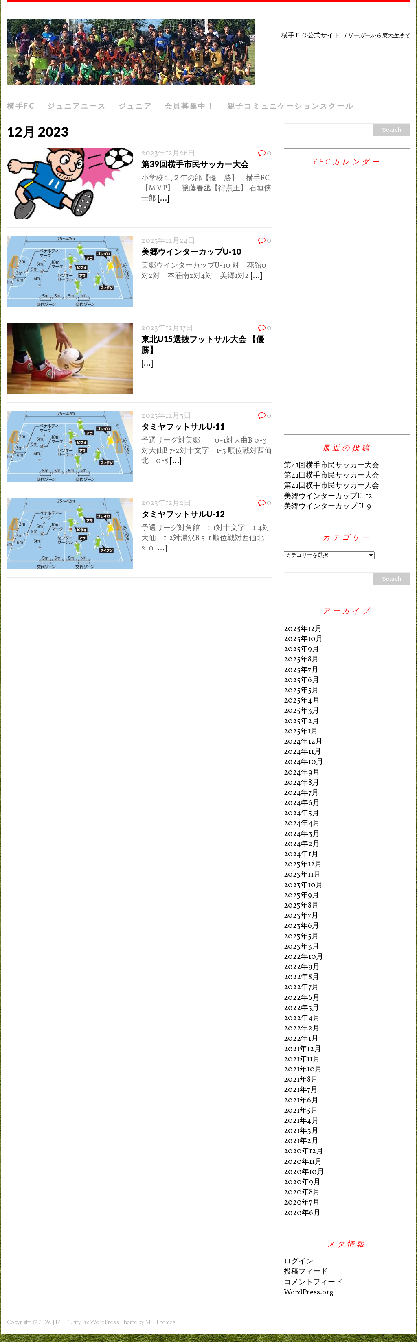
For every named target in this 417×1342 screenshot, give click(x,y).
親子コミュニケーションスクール (290, 105)
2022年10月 (303, 957)
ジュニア (135, 105)
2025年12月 (303, 629)
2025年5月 (301, 690)
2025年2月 (301, 721)
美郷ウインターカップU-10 (191, 251)
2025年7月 (301, 670)
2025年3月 (301, 711)
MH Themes (160, 1321)
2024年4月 (302, 823)
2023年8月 (301, 906)
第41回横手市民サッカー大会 (331, 465)
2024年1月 (301, 854)
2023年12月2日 (166, 503)
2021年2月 (301, 1141)
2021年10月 (303, 1070)
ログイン (298, 1262)
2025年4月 (302, 701)
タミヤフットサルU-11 (183, 426)
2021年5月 (301, 1111)
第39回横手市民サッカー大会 (195, 164)
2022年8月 (301, 977)
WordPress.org (309, 1292)
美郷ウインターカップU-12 (328, 496)
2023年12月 (303, 865)
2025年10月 (303, 639)
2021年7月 (301, 1090)
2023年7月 (301, 916)
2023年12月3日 (166, 416)
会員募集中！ (190, 105)
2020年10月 (304, 1172)
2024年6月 (302, 803)
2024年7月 (301, 793)
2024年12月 (303, 742)
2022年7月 (301, 987)
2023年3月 (301, 947)
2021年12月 (302, 1049)
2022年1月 (301, 1039)
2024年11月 (302, 752)
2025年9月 (301, 649)
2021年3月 (301, 1131)
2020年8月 (302, 1192)
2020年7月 (302, 1203)
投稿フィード (306, 1272)
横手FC (21, 105)
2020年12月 (303, 1151)
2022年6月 (302, 998)
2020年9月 (302, 1182)
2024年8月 (301, 783)
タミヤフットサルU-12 (183, 514)
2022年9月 (302, 967)
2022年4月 (302, 1018)
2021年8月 (301, 1080)
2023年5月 (301, 937)
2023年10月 (303, 885)
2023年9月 (301, 895)
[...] (163, 199)
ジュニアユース (76, 105)
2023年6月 (301, 926)
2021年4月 (301, 1121)
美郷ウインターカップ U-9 (327, 507)
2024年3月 (302, 834)
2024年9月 (302, 773)
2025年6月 (301, 680)
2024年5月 (301, 813)
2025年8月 (301, 660)
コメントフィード (313, 1282)
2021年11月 (302, 1059)
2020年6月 (302, 1213)
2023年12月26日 (168, 153)
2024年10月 (303, 762)
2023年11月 (302, 875)
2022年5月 (301, 1008)
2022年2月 (302, 1028)
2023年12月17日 (167, 328)
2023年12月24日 (168, 241)
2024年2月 (302, 844)
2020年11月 (303, 1162)
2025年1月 (301, 732)
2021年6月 (301, 1100)
